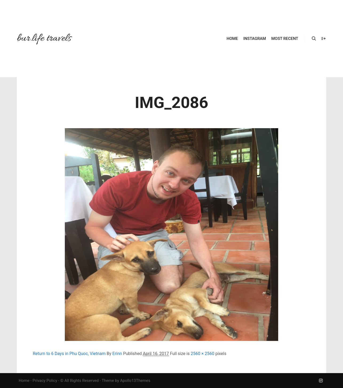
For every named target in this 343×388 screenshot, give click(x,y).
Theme (108, 380)
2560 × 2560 (202, 353)
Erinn (117, 353)
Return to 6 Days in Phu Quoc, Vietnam (69, 353)
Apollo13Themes (135, 380)
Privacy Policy (45, 380)
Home (24, 380)
